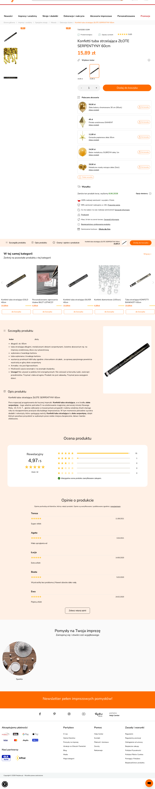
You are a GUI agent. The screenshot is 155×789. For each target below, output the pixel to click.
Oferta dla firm (104, 233)
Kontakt (97, 749)
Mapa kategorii (68, 769)
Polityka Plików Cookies (134, 765)
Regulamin (129, 745)
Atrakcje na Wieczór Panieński (74, 757)
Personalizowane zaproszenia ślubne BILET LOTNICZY (45, 312)
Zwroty (97, 757)
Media (65, 765)
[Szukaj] (75, 11)
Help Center (98, 745)
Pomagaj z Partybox (132, 769)
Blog (65, 761)
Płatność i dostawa (101, 753)
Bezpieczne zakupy (132, 757)
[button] (68, 68)
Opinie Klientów (69, 749)
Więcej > (147, 258)
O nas (65, 745)
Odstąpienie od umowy (134, 753)
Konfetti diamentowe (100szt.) (107, 310)
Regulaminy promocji (133, 749)
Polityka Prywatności (133, 761)
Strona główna (9, 27)
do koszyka (16, 322)
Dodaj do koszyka (127, 92)
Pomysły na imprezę (70, 753)
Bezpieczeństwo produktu (134, 773)
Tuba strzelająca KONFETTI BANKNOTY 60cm (137, 312)
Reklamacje (98, 761)
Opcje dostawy (142, 198)
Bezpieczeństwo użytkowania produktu (95, 229)
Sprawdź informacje (122, 214)
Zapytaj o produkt (107, 39)
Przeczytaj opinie (114, 209)
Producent (85, 219)
